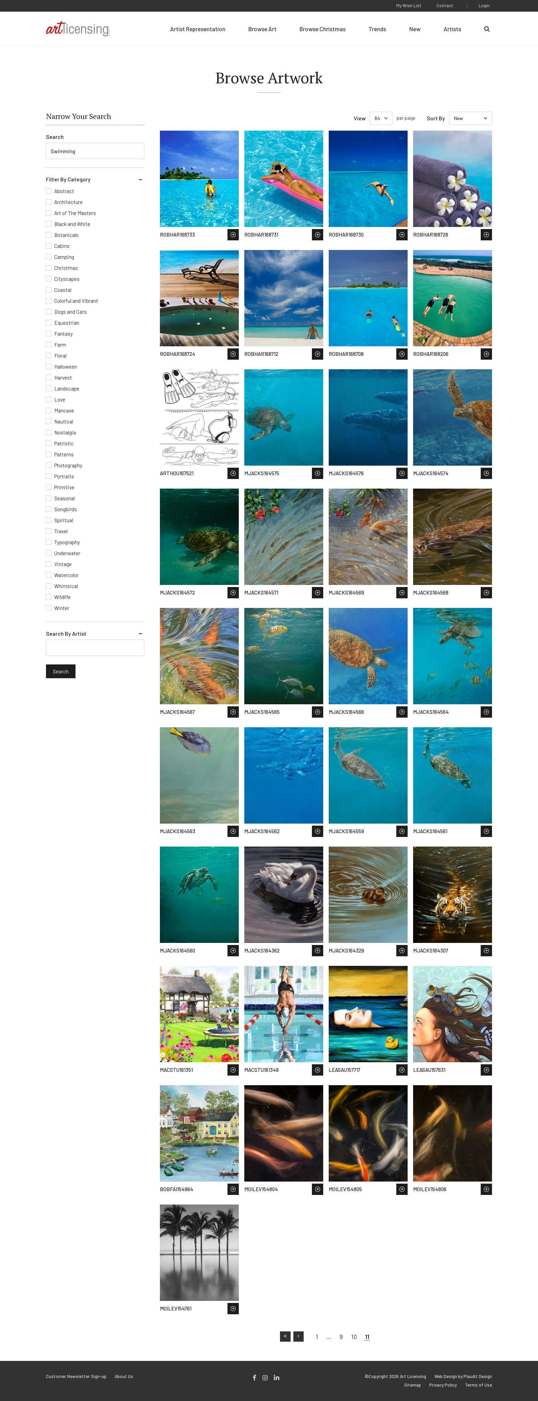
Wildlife (62, 597)
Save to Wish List (233, 234)
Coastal (62, 290)
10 (354, 1336)
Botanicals (66, 235)
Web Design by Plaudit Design (463, 1376)
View (360, 118)
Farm (60, 345)
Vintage (63, 564)
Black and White (72, 224)
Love (59, 399)
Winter (61, 608)
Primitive (64, 487)
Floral (60, 355)
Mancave (64, 410)
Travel (61, 531)
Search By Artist (66, 633)
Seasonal (64, 498)
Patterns (64, 454)
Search (55, 136)
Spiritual (63, 520)
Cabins (62, 246)
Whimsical (66, 586)
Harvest (63, 377)
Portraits (64, 476)
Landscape (66, 388)
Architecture (68, 202)
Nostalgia (65, 432)
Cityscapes (67, 279)
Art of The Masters (75, 213)
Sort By (436, 118)
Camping (64, 257)
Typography (67, 542)
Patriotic (64, 443)
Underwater (67, 553)
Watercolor (66, 575)
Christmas (66, 268)
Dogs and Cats (70, 312)
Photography (68, 465)
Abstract (64, 191)
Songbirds (65, 509)
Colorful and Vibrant (76, 301)
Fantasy (63, 334)
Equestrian (66, 323)
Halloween (65, 366)
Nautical (63, 421)
